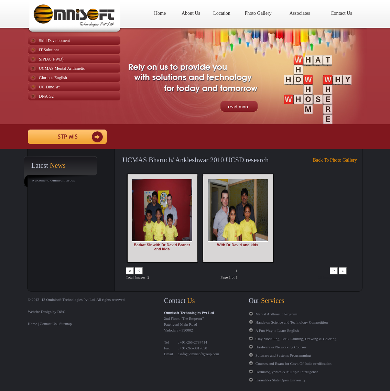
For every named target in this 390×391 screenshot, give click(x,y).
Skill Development (54, 40)
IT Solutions (49, 49)
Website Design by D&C (46, 311)
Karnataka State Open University (281, 380)
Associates (300, 13)
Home (160, 13)
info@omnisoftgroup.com (199, 354)
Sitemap (65, 324)
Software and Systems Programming (283, 355)
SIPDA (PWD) (51, 59)
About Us (191, 13)
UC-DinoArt (49, 87)
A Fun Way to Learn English (277, 330)
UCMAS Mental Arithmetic (62, 68)
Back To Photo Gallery (335, 160)
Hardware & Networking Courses (281, 347)
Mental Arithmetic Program (276, 314)
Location (221, 13)
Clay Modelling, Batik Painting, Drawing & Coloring (296, 339)
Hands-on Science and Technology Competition (292, 322)
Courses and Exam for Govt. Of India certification (294, 363)
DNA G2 (46, 96)
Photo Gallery (258, 13)
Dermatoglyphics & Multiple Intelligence (287, 372)
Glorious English (53, 77)
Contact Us (341, 13)
